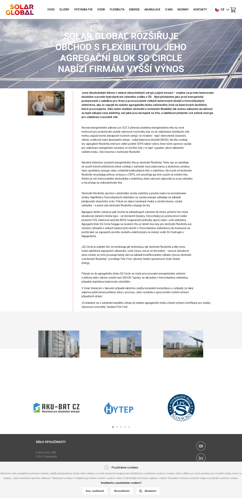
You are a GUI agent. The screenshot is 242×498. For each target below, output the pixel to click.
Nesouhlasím (122, 490)
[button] (113, 427)
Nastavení (150, 490)
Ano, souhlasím (95, 490)
